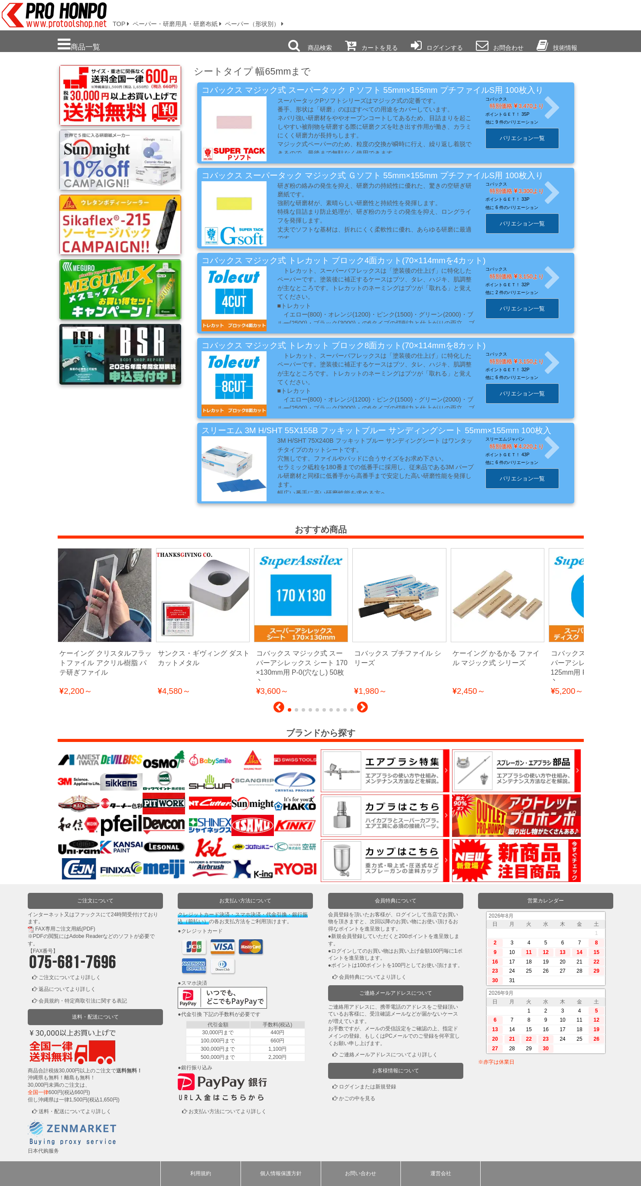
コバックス (502, 99)
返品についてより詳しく (67, 989)
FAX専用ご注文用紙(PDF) (65, 929)
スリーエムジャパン (510, 439)
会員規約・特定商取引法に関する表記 (83, 1001)
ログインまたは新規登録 (367, 1087)
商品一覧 (79, 44)
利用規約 (200, 1173)
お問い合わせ (360, 1173)
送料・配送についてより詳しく (75, 1111)
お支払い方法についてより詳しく (228, 1111)
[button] (278, 709)
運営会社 (440, 1173)
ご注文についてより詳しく (70, 977)
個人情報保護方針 (281, 1173)
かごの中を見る (357, 1098)
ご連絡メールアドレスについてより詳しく (388, 1055)
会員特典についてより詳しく (373, 977)
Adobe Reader (86, 936)
